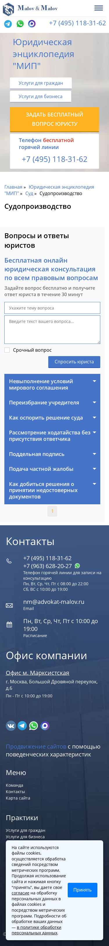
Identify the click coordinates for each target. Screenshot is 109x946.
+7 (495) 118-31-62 (77, 22)
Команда (14, 785)
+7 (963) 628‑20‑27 (51, 566)
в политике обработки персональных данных (36, 930)
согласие (20, 893)
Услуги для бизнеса (40, 96)
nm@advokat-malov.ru (53, 602)
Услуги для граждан (41, 83)
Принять (83, 889)
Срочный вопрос (32, 350)
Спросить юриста (74, 361)
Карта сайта (18, 798)
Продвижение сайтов (36, 746)
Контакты (15, 791)
